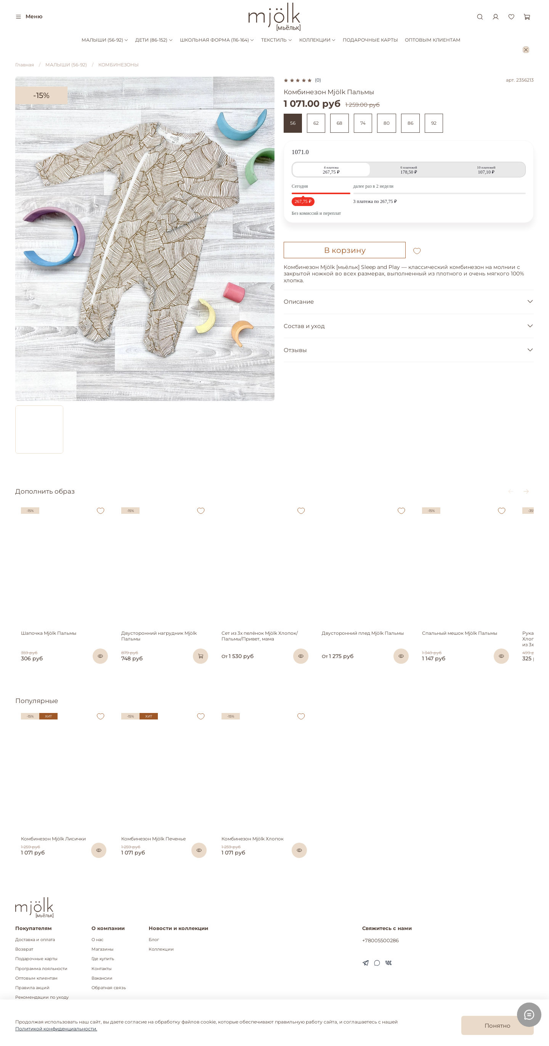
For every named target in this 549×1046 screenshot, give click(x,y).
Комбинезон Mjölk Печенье (154, 850)
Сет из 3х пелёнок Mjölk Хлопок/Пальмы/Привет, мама (266, 644)
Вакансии (102, 978)
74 (363, 123)
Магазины (103, 949)
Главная (24, 65)
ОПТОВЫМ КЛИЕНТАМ (433, 40)
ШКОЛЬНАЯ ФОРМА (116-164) (217, 40)
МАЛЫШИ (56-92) (105, 40)
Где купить (103, 959)
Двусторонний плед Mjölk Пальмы (375, 642)
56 (292, 123)
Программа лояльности (41, 968)
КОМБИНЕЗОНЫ (118, 65)
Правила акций (32, 987)
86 (410, 123)
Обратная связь (109, 987)
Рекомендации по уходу (42, 997)
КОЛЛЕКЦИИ (317, 40)
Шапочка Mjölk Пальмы (43, 642)
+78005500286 (380, 940)
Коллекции (161, 949)
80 (387, 123)
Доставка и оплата (35, 939)
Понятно (497, 1025)
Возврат (24, 949)
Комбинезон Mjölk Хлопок (259, 850)
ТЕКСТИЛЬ (276, 40)
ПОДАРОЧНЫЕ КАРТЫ (370, 40)
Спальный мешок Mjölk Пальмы (478, 642)
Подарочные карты (36, 959)
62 (316, 123)
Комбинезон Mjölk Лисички (47, 850)
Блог (154, 939)
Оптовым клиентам (36, 978)
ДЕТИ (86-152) (154, 40)
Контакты (102, 968)
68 (339, 123)
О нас (97, 939)
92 (434, 123)
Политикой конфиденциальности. (56, 1029)
